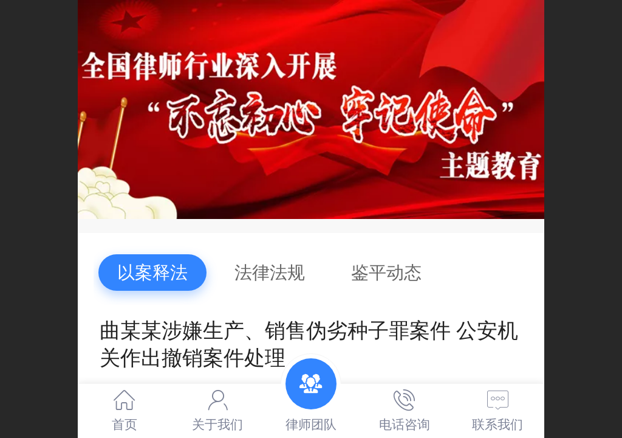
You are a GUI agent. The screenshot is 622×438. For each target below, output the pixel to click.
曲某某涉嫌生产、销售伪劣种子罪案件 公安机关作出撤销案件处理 (309, 344)
